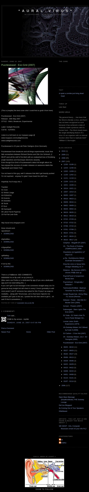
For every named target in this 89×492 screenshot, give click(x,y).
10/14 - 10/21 (69, 188)
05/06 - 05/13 (69, 357)
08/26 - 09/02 (69, 209)
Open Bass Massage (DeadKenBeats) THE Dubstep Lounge (71, 399)
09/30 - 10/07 (69, 195)
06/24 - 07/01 (69, 233)
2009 (64, 155)
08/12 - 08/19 (69, 216)
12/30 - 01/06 (69, 164)
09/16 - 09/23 (69, 199)
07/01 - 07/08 (69, 229)
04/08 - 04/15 (69, 371)
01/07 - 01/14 (69, 381)
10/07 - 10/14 (69, 192)
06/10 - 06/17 (69, 240)
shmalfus (63, 443)
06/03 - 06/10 (69, 347)
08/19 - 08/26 (69, 212)
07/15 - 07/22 (69, 223)
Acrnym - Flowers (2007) (72, 306)
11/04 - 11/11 (69, 182)
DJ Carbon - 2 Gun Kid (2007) (74, 333)
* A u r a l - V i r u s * (45, 11)
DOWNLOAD (9, 234)
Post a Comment (7, 328)
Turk (9, 316)
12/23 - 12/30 (69, 168)
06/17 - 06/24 (69, 236)
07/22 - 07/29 (69, 219)
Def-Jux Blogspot (65, 405)
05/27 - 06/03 (69, 350)
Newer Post (5, 332)
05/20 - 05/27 (69, 354)
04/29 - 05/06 (69, 361)
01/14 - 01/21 (69, 378)
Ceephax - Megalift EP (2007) (74, 243)
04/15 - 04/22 (69, 368)
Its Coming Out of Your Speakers (71, 408)
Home (28, 332)
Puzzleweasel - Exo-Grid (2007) (75, 343)
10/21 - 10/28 (69, 185)
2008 (64, 158)
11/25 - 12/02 (69, 175)
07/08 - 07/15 (69, 226)
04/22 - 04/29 (69, 364)
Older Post (51, 332)
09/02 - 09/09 (69, 205)
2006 (64, 385)
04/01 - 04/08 (69, 374)
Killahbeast (63, 411)
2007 (64, 161)
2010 (64, 151)
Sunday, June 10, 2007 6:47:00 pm (24, 323)
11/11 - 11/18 (69, 178)
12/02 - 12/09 (69, 171)
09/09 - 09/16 (69, 202)
